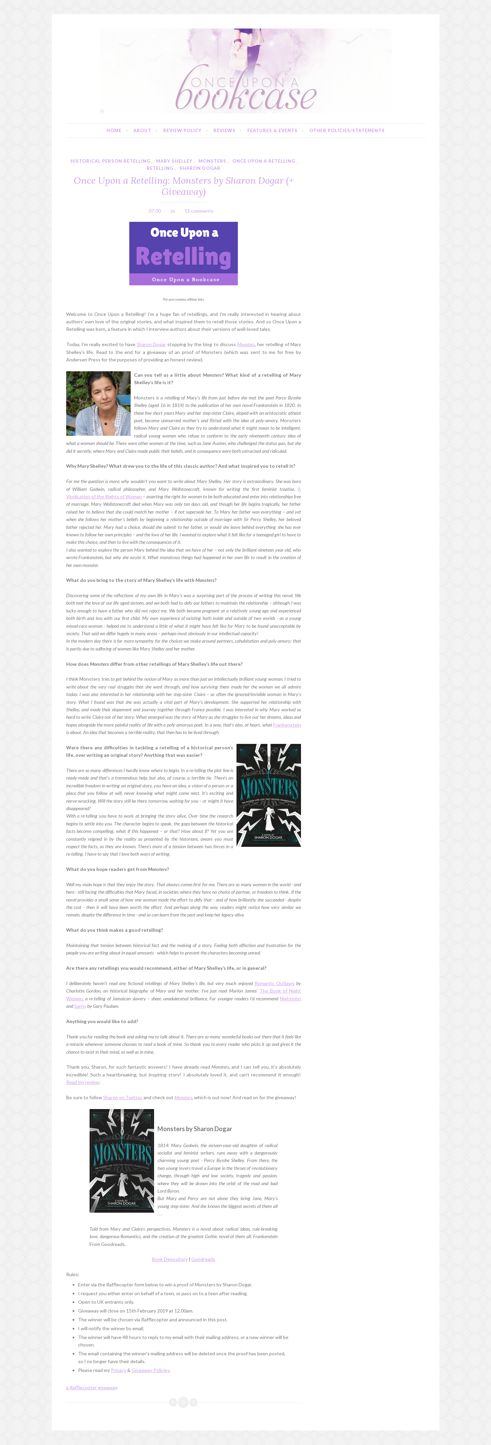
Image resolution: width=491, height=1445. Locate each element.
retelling (160, 168)
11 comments (199, 211)
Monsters (183, 1097)
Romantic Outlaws (274, 983)
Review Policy (182, 130)
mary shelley (174, 161)
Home (114, 130)
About (142, 130)
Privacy (118, 1370)
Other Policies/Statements (347, 130)
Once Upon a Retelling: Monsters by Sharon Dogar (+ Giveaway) (184, 185)
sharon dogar (200, 168)
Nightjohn (290, 998)
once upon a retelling (263, 161)
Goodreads (203, 1259)
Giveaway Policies (151, 1370)
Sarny (80, 1006)
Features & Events (272, 130)
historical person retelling (110, 161)
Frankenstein (287, 725)
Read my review (82, 1082)
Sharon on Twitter (122, 1097)
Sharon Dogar (151, 344)
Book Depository (170, 1259)
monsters (212, 161)
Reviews (224, 130)
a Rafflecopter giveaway (91, 1387)
